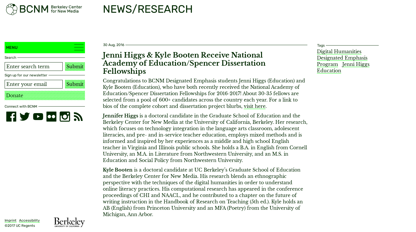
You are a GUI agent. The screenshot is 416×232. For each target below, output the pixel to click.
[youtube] (38, 116)
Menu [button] (44, 47)
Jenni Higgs (355, 64)
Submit (74, 66)
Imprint (10, 220)
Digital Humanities (339, 51)
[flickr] (51, 116)
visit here (254, 106)
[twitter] (24, 116)
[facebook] (11, 116)
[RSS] (78, 116)
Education (329, 70)
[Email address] (34, 84)
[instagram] (64, 116)
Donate (14, 95)
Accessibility (29, 220)
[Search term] (34, 66)
